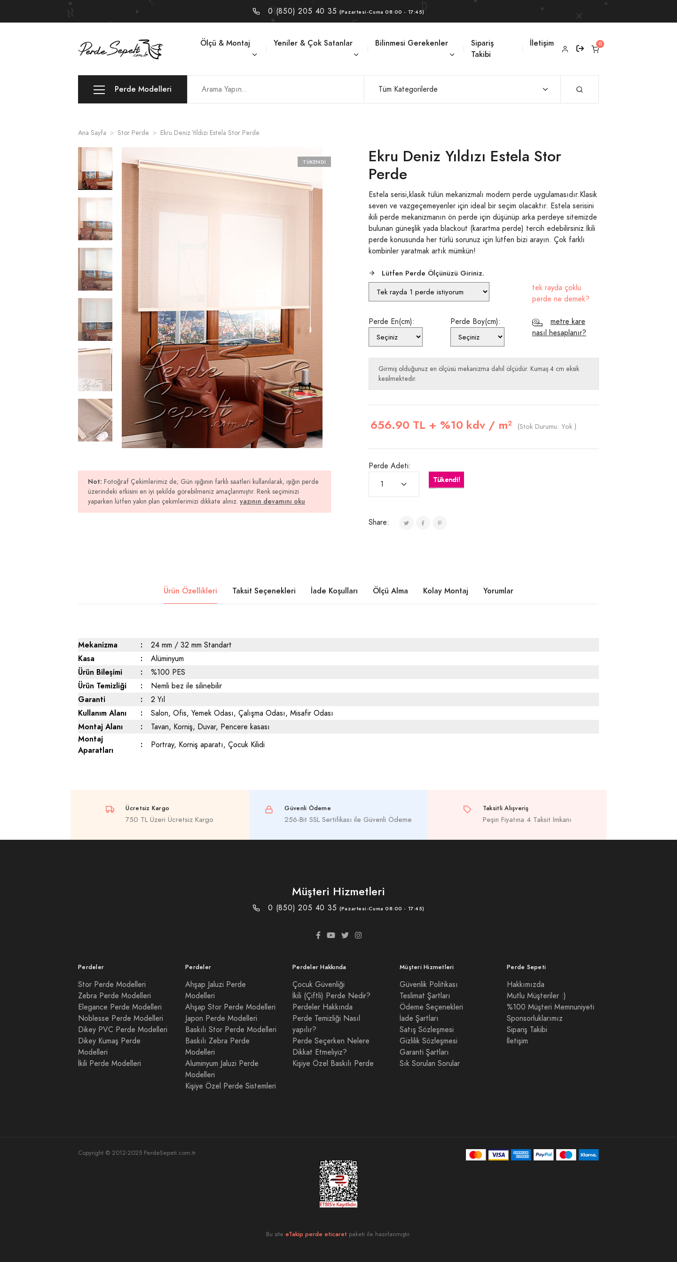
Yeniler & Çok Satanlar (313, 43)
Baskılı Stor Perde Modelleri (230, 1030)
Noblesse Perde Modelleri (120, 1018)
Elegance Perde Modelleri (120, 1007)
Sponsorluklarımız (535, 1018)
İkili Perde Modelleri (109, 1063)
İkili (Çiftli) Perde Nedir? (331, 996)
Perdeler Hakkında (322, 1007)
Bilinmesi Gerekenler (411, 43)
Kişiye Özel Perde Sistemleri (230, 1086)
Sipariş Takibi (482, 49)
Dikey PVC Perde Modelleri (122, 1030)
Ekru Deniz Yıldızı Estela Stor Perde (210, 132)
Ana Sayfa (92, 132)
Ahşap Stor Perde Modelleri (230, 1007)
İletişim (542, 43)
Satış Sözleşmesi (427, 1030)
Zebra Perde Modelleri (114, 996)
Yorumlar (498, 590)
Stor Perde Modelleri (112, 984)
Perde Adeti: (390, 466)
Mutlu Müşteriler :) (536, 996)
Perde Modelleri (133, 89)
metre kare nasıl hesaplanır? (559, 327)
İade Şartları (419, 1018)
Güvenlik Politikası (429, 984)
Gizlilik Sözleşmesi (428, 1041)
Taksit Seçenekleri (264, 590)
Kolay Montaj (445, 590)
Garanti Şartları (424, 1052)
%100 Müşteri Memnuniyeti (550, 1007)
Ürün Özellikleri (190, 590)
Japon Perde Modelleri (221, 1018)
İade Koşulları (334, 590)
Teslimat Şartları (425, 996)
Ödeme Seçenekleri (431, 1007)
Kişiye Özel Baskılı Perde (333, 1063)
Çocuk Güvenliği (318, 984)
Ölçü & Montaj (225, 43)
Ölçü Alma (390, 590)
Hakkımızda (525, 984)
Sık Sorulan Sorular (430, 1063)
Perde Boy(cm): (475, 321)
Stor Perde (133, 132)
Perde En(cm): (392, 321)
